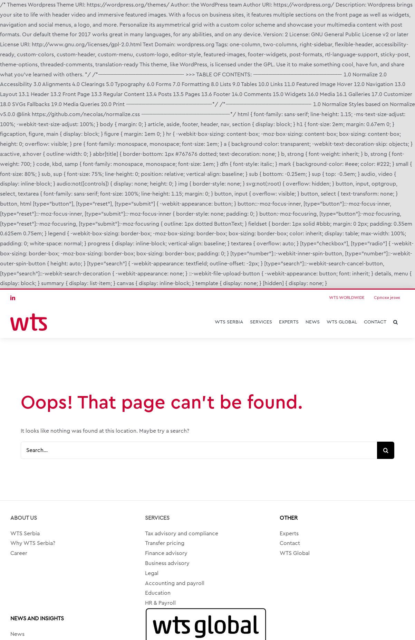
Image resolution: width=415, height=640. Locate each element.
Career (18, 553)
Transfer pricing (164, 543)
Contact (290, 543)
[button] (395, 322)
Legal (151, 573)
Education (158, 593)
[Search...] (199, 450)
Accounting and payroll (174, 583)
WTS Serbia (25, 533)
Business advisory (167, 563)
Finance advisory (166, 553)
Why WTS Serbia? (32, 543)
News (17, 634)
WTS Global (295, 553)
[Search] (385, 450)
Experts (289, 533)
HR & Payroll (160, 603)
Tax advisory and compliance (181, 533)
